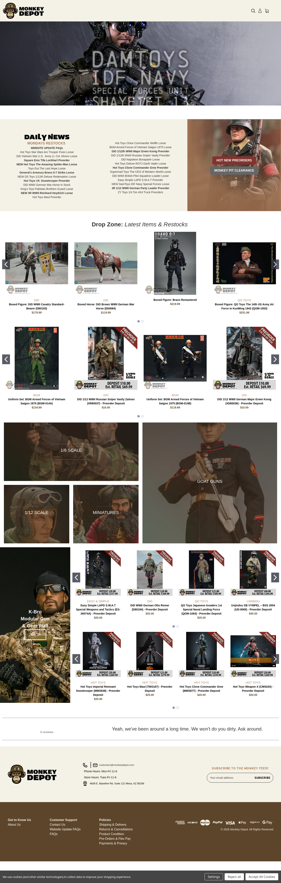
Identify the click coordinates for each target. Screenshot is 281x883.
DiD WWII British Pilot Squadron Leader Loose (140, 208)
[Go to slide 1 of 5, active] (128, 131)
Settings (214, 877)
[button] (234, 191)
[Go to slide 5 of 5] (150, 131)
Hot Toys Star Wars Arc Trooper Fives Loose (47, 185)
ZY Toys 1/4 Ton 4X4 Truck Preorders (140, 225)
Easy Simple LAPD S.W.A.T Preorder (140, 212)
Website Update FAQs (65, 862)
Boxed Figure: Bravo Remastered (175, 332)
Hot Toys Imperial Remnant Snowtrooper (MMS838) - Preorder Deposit (98, 723)
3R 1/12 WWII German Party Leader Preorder (140, 221)
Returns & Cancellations (116, 862)
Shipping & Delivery (112, 857)
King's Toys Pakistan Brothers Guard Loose (46, 221)
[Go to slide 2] (275, 297)
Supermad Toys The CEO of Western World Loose (140, 204)
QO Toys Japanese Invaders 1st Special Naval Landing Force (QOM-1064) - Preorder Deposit (201, 642)
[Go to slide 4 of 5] (144, 131)
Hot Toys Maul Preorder (47, 230)
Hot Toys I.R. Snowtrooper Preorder (47, 213)
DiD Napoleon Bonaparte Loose (140, 192)
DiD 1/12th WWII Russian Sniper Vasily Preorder (140, 188)
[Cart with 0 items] (267, 11)
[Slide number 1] (140, 79)
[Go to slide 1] (6, 297)
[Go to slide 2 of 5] (133, 131)
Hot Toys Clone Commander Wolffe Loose (140, 176)
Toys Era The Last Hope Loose (47, 201)
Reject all (234, 877)
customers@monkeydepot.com (113, 798)
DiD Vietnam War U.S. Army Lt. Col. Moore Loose (46, 189)
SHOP (35, 667)
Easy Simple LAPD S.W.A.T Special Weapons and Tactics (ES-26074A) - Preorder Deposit (98, 642)
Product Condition (111, 867)
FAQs (54, 867)
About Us (14, 857)
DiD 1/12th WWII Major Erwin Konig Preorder (140, 184)
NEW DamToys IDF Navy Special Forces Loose (140, 217)
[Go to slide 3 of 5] (139, 131)
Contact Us (57, 857)
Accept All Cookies (262, 877)
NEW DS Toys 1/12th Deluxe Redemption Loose (47, 209)
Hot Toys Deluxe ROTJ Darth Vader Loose (140, 196)
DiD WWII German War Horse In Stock (46, 217)
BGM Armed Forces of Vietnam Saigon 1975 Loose (140, 180)
